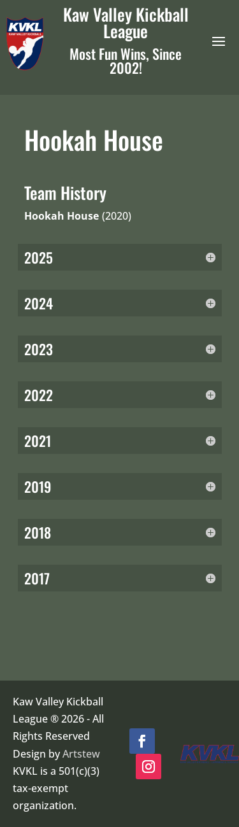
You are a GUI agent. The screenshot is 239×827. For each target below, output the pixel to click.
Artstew (81, 754)
